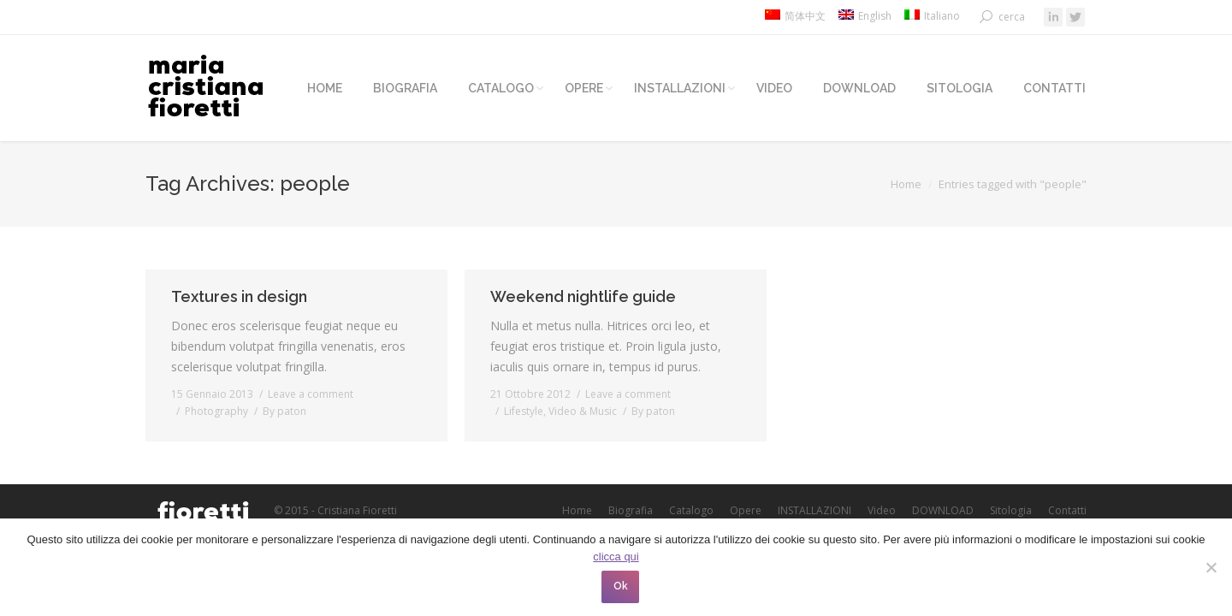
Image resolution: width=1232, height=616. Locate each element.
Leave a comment (310, 394)
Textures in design (239, 296)
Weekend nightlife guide (583, 296)
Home (906, 184)
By (284, 411)
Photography (216, 411)
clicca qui (615, 556)
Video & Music (582, 411)
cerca (1011, 16)
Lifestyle (523, 411)
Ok (620, 586)
